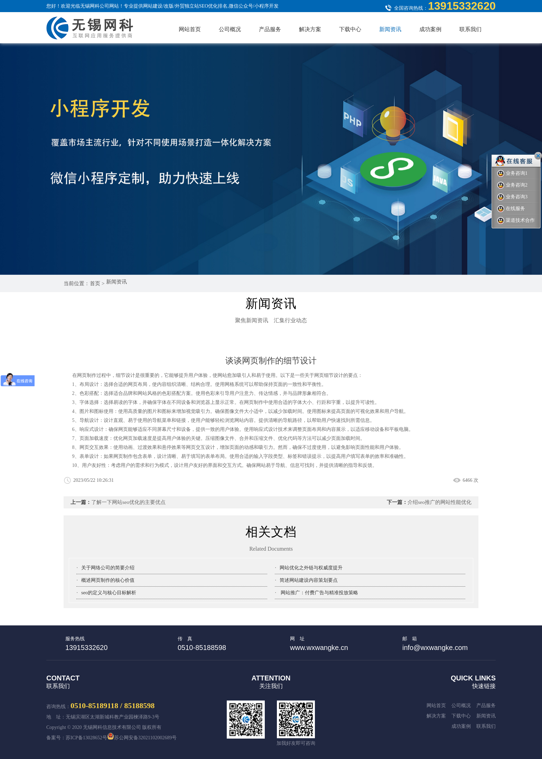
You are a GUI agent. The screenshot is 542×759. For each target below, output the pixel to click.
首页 (96, 283)
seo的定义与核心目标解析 (108, 592)
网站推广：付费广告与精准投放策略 (319, 592)
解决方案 (310, 29)
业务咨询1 (512, 173)
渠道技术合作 (516, 220)
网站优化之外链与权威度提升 (311, 567)
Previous (464, 247)
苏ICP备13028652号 (86, 737)
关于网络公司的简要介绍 (107, 567)
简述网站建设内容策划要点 (309, 580)
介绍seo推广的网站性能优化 (439, 502)
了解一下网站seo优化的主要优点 (128, 502)
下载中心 (350, 29)
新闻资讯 (390, 29)
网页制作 (253, 402)
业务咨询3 (512, 197)
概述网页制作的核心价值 (107, 580)
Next (485, 247)
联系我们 (470, 29)
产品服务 (270, 29)
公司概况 (230, 29)
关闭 (538, 156)
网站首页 (190, 29)
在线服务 (511, 209)
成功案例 (430, 29)
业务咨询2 (512, 185)
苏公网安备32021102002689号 (142, 737)
